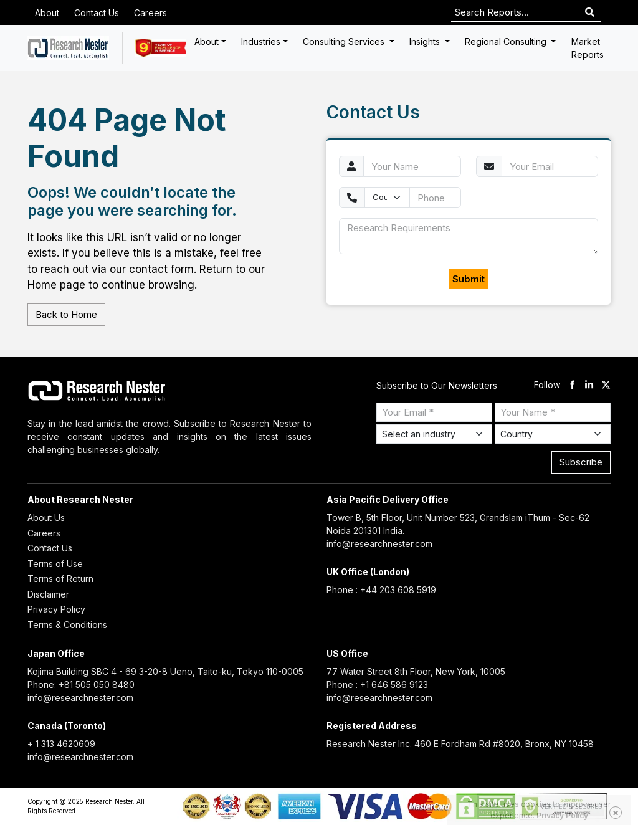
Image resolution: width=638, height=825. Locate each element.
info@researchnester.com (379, 543)
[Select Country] (553, 434)
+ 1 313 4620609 (61, 743)
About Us (46, 517)
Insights (425, 41)
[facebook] (572, 385)
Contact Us (96, 12)
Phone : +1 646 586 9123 (377, 684)
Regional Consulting (507, 41)
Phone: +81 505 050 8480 (81, 684)
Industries (260, 41)
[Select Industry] (434, 434)
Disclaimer (48, 594)
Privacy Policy (56, 609)
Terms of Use (55, 563)
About (47, 12)
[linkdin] (589, 385)
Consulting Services (345, 41)
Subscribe (580, 462)
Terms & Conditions (67, 624)
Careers (150, 12)
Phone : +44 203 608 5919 (381, 589)
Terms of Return (60, 578)
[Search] (589, 13)
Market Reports (587, 48)
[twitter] (606, 385)
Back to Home (66, 314)
